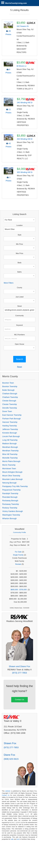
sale (12, 839)
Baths (19, 272)
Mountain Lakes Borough (12, 479)
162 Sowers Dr (23, 26)
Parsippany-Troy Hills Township (15, 486)
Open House (19, 344)
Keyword (19, 325)
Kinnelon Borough (9, 433)
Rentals (18, 564)
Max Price (19, 253)
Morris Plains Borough (11, 461)
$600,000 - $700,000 (19, 590)
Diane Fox (9, 754)
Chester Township (9, 404)
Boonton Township (9, 386)
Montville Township (10, 458)
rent (18, 839)
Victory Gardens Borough (12, 511)
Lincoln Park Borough (11, 436)
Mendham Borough (10, 447)
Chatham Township (10, 397)
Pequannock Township (11, 490)
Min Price (19, 244)
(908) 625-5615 (11, 759)
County (19, 287)
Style (19, 235)
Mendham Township (10, 451)
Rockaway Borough (10, 501)
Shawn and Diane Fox (19, 666)
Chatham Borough (9, 394)
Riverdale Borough (9, 497)
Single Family (18, 555)
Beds (19, 263)
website (7, 791)
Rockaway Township (10, 504)
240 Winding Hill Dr (25, 103)
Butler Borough (8, 390)
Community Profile (19, 532)
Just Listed (20, 297)
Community (19, 315)
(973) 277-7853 (19, 673)
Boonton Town (8, 383)
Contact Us (19, 700)
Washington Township (11, 515)
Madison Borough (9, 444)
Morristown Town (9, 469)
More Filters (8, 283)
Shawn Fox (10, 743)
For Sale (18, 552)
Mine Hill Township (9, 454)
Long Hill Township (9, 440)
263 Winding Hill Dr (25, 139)
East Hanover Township (12, 415)
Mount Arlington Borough (12, 472)
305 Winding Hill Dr (25, 172)
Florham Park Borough (11, 419)
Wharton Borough (9, 518)
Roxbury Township (9, 508)
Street (19, 306)
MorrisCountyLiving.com (16, 3)
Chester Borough (9, 401)
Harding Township (9, 426)
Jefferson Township (10, 429)
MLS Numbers (19, 335)
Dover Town (7, 411)
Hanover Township (9, 422)
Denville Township (9, 408)
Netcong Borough (9, 483)
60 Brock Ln (21, 66)
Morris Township (8, 465)
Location (19, 225)
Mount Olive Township (11, 476)
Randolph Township (10, 493)
